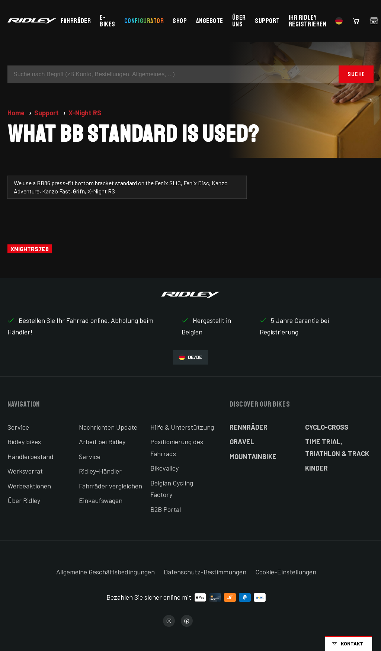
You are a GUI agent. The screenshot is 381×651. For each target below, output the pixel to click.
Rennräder (249, 427)
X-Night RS (84, 113)
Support (267, 21)
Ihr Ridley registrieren (307, 20)
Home (16, 113)
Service (18, 427)
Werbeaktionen (29, 486)
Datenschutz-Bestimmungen (205, 572)
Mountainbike (253, 456)
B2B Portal (165, 509)
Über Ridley (23, 500)
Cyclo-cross (326, 427)
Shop (180, 21)
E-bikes (107, 20)
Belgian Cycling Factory (171, 489)
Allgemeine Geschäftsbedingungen (105, 572)
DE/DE (190, 357)
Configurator (144, 21)
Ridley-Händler (100, 471)
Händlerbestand (30, 456)
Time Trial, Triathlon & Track (337, 447)
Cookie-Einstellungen (285, 572)
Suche (356, 74)
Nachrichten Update (108, 427)
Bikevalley (164, 468)
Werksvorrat (25, 471)
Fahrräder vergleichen (110, 486)
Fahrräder (76, 21)
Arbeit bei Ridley (102, 441)
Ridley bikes (24, 441)
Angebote (209, 21)
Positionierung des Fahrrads (176, 447)
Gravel (242, 441)
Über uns (239, 20)
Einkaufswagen (100, 500)
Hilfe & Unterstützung (182, 427)
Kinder (316, 468)
